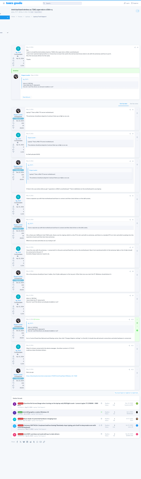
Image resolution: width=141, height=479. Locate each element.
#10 (101, 323)
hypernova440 (98, 410)
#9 (102, 299)
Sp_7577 (25, 12)
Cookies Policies (63, 476)
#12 (101, 375)
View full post (37, 97)
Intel (42, 12)
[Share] (104, 47)
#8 (102, 275)
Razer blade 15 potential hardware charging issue (50, 426)
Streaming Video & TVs (120, 129)
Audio (115, 116)
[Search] (53, 3)
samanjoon (31, 415)
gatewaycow (31, 438)
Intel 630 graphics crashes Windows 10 (46, 419)
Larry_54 (99, 434)
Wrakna (30, 428)
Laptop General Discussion (121, 139)
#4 (102, 161)
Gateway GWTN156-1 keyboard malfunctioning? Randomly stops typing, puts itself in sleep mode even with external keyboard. (47, 435)
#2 (102, 109)
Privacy (75, 476)
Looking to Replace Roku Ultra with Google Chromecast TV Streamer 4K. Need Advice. (126, 121)
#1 (107, 47)
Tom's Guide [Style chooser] (125, 463)
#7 (102, 251)
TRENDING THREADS (117, 103)
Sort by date (92, 103)
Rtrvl (100, 428)
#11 (101, 351)
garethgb (30, 421)
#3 (102, 133)
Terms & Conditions (89, 476)
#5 (102, 197)
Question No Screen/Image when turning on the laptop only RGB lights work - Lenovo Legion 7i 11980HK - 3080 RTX (49, 411)
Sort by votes (103, 103)
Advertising (50, 476)
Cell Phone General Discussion (122, 160)
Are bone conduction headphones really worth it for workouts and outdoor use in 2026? (126, 109)
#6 (102, 221)
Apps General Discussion (121, 169)
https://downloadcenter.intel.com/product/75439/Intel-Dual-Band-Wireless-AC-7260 (62, 381)
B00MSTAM (31, 447)
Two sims (117, 154)
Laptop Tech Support (50, 415)
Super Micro (48, 12)
